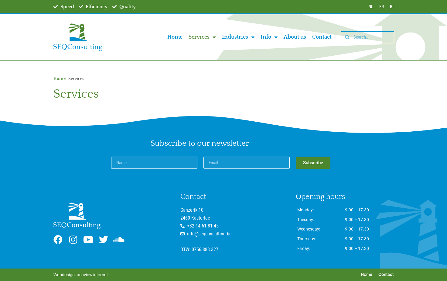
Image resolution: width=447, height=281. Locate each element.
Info (269, 37)
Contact (322, 37)
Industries (238, 37)
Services (202, 37)
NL (370, 6)
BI (392, 6)
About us (295, 37)
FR (381, 6)
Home (175, 37)
